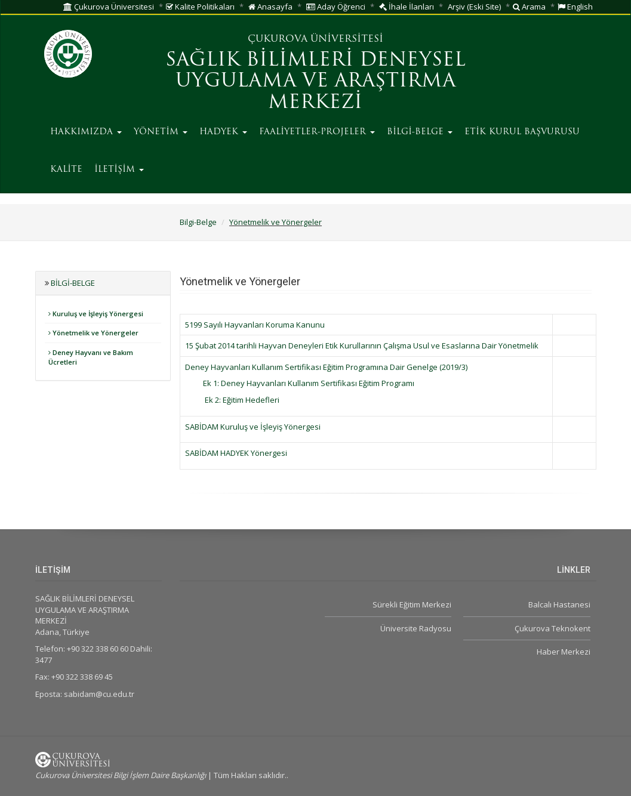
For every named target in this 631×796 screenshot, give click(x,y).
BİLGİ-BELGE (420, 132)
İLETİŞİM (119, 169)
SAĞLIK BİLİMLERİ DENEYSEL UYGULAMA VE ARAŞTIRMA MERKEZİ (315, 81)
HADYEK (223, 132)
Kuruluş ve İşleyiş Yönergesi (95, 313)
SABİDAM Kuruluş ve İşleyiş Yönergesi (253, 426)
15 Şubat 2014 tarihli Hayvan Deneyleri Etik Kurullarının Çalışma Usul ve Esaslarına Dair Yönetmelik (361, 345)
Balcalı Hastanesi (559, 604)
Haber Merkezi (563, 651)
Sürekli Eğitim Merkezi (412, 604)
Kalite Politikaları (200, 6)
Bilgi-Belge (198, 222)
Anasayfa (270, 6)
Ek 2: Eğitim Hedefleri (240, 399)
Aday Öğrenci (335, 6)
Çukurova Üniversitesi (108, 6)
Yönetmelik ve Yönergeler (275, 222)
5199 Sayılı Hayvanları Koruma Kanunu (255, 324)
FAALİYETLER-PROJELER (317, 132)
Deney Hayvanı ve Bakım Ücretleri (90, 357)
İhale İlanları (406, 6)
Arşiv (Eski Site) (474, 6)
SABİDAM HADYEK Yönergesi (236, 453)
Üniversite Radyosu (415, 628)
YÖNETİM (160, 132)
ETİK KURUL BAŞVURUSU (522, 132)
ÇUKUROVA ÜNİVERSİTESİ (315, 39)
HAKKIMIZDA (86, 132)
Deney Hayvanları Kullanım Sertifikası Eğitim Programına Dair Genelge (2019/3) (326, 367)
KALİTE (66, 169)
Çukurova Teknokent (552, 628)
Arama (529, 6)
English (575, 6)
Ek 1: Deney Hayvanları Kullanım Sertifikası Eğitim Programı (308, 383)
